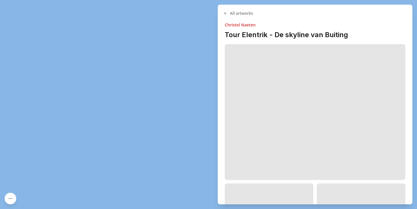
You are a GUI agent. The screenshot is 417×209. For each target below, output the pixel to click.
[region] (208, 104)
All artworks (238, 13)
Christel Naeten (240, 25)
